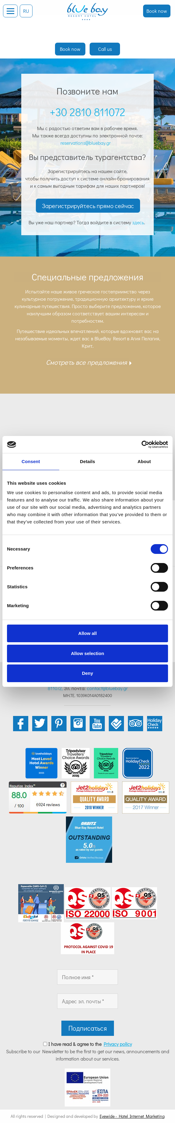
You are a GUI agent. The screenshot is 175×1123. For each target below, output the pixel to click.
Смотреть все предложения (86, 362)
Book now (156, 11)
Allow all (87, 633)
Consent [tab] (31, 461)
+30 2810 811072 (87, 112)
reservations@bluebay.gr (86, 143)
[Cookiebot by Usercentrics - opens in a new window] (141, 444)
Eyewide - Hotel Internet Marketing (132, 1116)
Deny (87, 673)
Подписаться (87, 1028)
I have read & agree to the (90, 1044)
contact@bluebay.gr (107, 688)
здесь (138, 222)
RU (26, 11)
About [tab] (144, 461)
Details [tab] (87, 461)
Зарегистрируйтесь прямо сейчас (88, 206)
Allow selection (87, 653)
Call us (105, 49)
